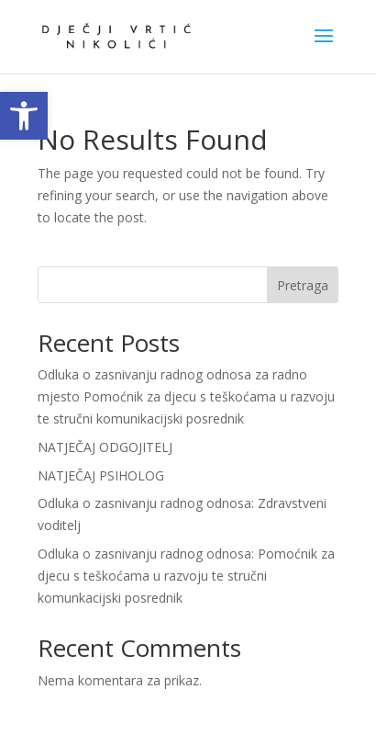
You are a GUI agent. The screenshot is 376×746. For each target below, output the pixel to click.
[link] (24, 116)
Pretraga (302, 285)
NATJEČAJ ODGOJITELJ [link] (105, 447)
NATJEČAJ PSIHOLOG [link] (101, 475)
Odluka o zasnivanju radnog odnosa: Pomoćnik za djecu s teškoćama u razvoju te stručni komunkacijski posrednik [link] (186, 575)
